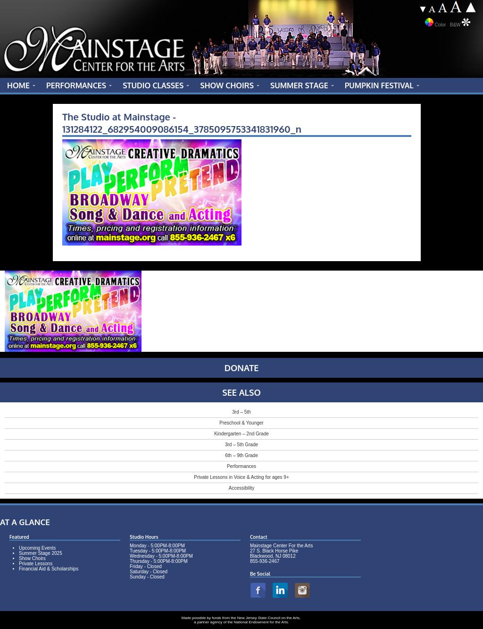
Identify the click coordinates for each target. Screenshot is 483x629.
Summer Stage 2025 (40, 553)
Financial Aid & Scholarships (48, 568)
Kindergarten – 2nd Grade (241, 433)
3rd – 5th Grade (241, 444)
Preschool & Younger (241, 422)
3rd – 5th (241, 412)
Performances (241, 466)
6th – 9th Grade (241, 455)
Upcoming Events (37, 548)
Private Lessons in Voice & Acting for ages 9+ (241, 477)
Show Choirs (32, 558)
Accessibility (241, 488)
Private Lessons (35, 563)
